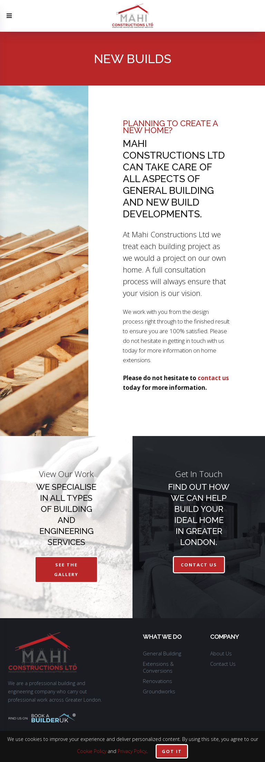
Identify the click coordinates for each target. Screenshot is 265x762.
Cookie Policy (91, 751)
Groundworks (159, 691)
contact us (213, 378)
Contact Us (223, 663)
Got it (172, 751)
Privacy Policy (132, 751)
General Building (162, 653)
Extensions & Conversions (158, 667)
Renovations (157, 680)
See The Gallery (66, 569)
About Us (221, 653)
